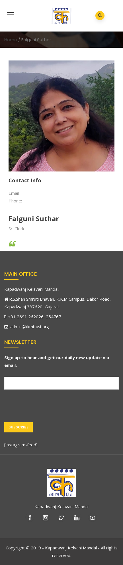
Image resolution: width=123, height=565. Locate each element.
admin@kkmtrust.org (26, 326)
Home (10, 40)
